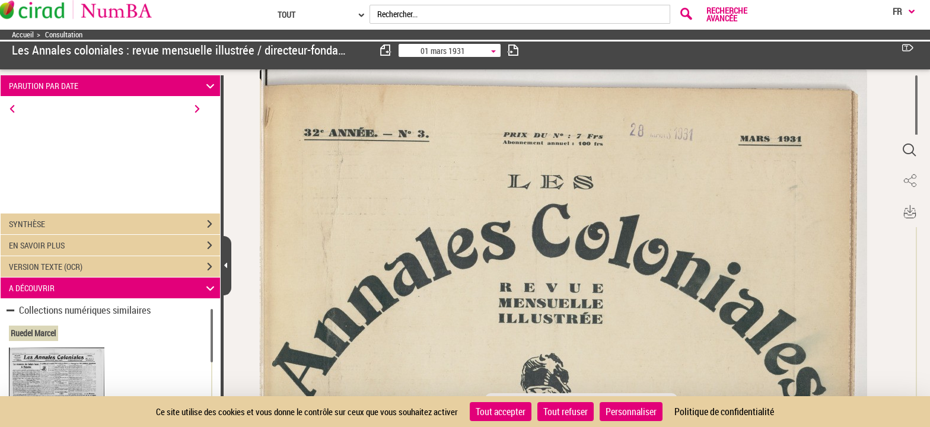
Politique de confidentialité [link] (724, 411)
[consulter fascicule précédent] (386, 50)
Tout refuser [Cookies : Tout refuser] (565, 411)
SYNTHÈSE (114, 224)
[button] (909, 150)
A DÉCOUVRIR (113, 288)
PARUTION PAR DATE (113, 85)
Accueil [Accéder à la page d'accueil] (23, 35)
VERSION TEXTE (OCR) (114, 267)
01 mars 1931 (443, 50)
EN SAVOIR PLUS (114, 245)
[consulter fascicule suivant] (513, 50)
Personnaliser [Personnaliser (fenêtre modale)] (631, 411)
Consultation (63, 35)
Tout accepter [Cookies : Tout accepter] (500, 411)
